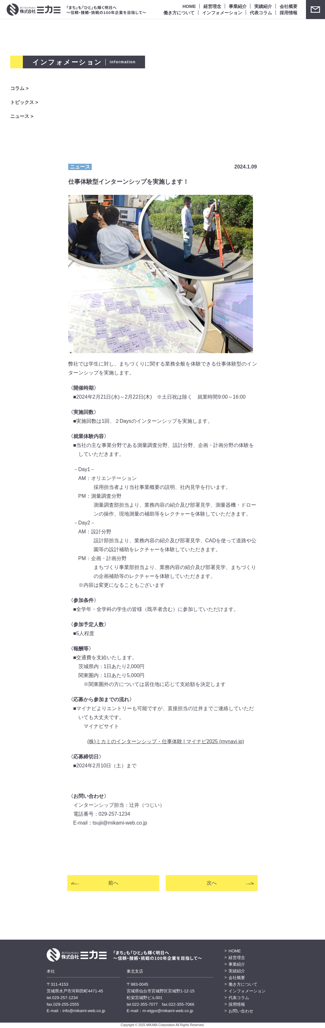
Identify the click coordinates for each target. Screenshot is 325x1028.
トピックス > (24, 102)
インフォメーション (222, 12)
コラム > (19, 88)
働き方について (179, 12)
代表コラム (261, 12)
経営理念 (212, 6)
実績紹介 (263, 6)
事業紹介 (238, 6)
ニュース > (21, 116)
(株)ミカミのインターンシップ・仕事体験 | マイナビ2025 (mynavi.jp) (165, 741)
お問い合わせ (315, 9)
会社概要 (288, 6)
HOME (189, 6)
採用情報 (288, 12)
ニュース (80, 166)
